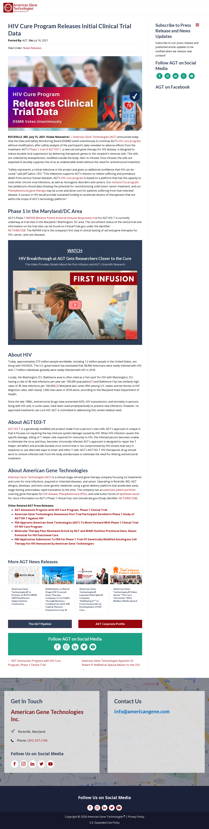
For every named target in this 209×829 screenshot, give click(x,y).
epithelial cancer (130, 494)
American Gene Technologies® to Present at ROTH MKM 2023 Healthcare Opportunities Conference (24, 596)
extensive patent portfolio (119, 490)
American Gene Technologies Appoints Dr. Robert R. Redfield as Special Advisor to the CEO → (111, 665)
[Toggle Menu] (197, 24)
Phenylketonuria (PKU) (73, 494)
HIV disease (50, 494)
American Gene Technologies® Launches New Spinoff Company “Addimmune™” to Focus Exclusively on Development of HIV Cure (91, 599)
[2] (57, 386)
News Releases (32, 48)
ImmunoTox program (125, 182)
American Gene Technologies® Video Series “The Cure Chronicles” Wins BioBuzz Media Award (125, 594)
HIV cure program (129, 141)
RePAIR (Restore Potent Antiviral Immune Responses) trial (61, 218)
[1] (91, 381)
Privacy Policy (136, 816)
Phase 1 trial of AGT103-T (45, 149)
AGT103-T (14, 429)
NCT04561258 (16, 230)
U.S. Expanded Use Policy (104, 822)
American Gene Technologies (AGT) (95, 137)
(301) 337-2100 (37, 740)
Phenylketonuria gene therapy (27, 190)
